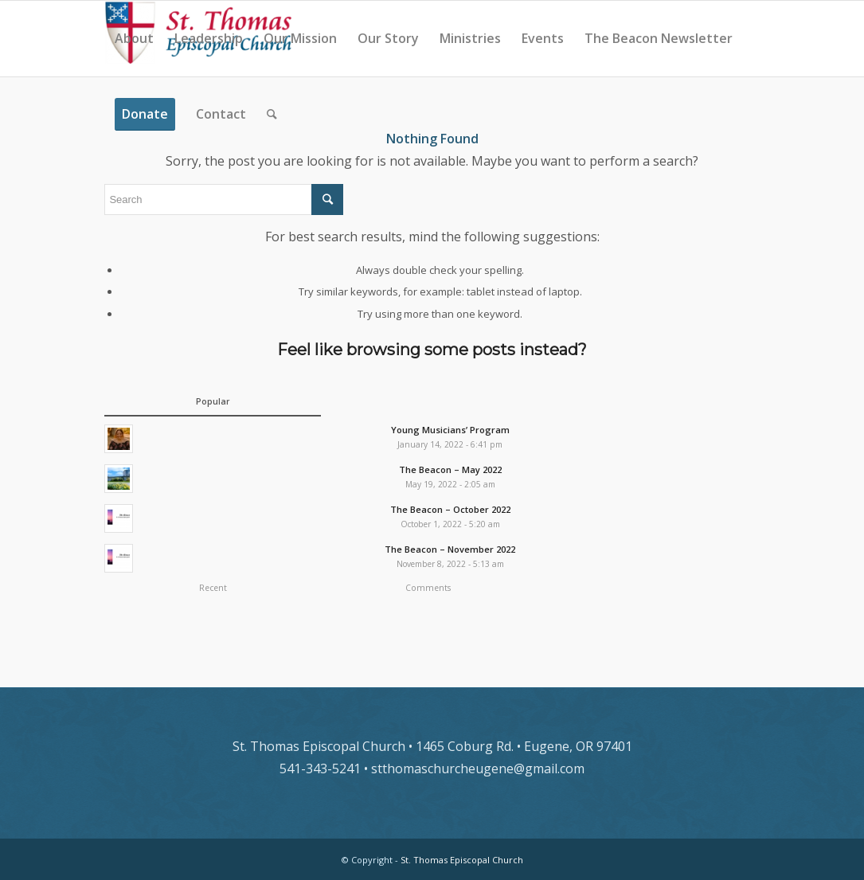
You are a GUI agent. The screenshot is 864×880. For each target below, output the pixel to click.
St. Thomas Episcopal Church (462, 860)
